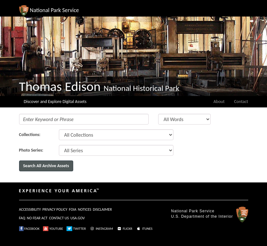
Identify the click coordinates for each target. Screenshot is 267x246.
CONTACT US (59, 218)
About (219, 101)
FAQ (22, 218)
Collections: (29, 134)
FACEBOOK (29, 229)
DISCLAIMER (102, 209)
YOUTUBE (53, 229)
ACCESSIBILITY (30, 209)
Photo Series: (31, 150)
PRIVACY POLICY (54, 209)
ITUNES (144, 229)
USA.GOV (77, 218)
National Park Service (192, 211)
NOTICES (84, 209)
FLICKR (124, 229)
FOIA (72, 209)
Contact (241, 101)
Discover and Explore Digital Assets (55, 101)
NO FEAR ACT (37, 218)
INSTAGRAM (101, 229)
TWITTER (76, 229)
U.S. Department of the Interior (202, 216)
